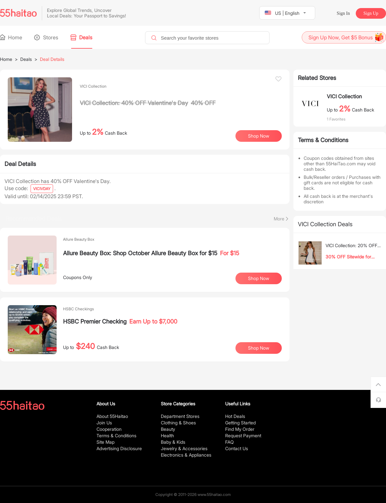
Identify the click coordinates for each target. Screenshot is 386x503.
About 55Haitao (112, 416)
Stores (46, 37)
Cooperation (109, 429)
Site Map (105, 442)
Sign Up (370, 13)
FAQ (229, 442)
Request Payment (243, 435)
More (279, 218)
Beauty (168, 429)
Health (167, 435)
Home (11, 37)
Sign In (343, 13)
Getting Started (240, 422)
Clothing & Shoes (178, 422)
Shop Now (258, 136)
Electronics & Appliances (186, 455)
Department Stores (180, 416)
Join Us (104, 422)
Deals (81, 37)
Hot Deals (235, 416)
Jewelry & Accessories (184, 448)
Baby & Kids (173, 442)
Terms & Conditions (116, 435)
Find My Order (239, 429)
